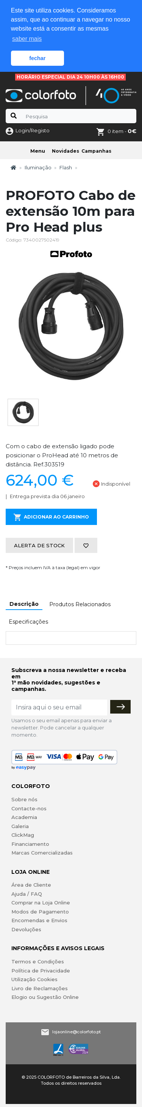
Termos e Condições (37, 961)
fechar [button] (37, 58)
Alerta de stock (39, 545)
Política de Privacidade (40, 971)
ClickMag (22, 835)
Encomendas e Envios (39, 920)
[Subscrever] (120, 706)
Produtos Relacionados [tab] (80, 604)
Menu (37, 151)
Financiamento (30, 844)
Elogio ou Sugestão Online (45, 997)
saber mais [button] (27, 39)
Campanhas (96, 151)
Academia (24, 817)
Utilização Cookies (34, 979)
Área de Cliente (31, 885)
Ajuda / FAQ (26, 894)
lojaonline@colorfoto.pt (76, 1031)
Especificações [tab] (28, 621)
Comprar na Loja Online (40, 903)
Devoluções (26, 929)
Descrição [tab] (24, 604)
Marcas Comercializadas (42, 853)
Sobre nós (24, 799)
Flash (65, 167)
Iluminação (38, 167)
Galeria (20, 826)
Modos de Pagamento (40, 912)
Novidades (65, 151)
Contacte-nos (29, 808)
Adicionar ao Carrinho (51, 517)
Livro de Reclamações (39, 988)
